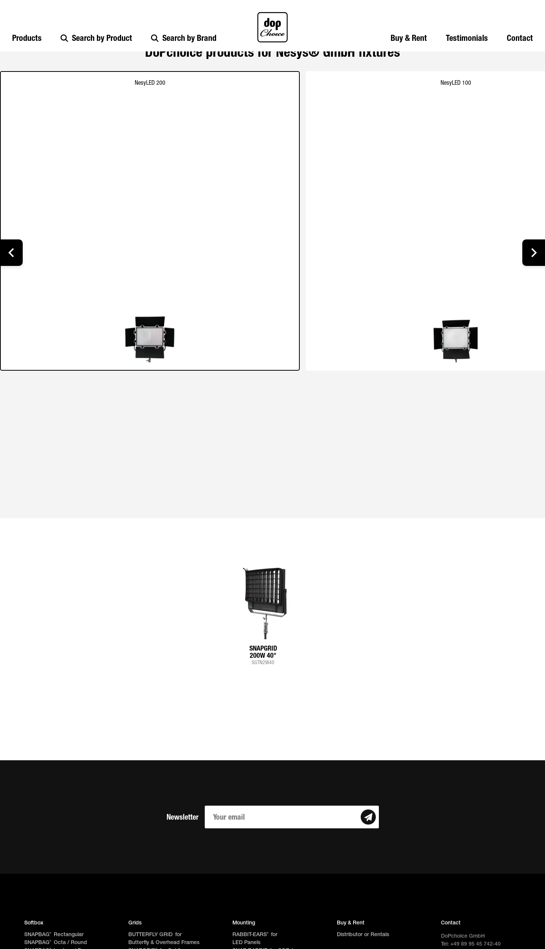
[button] (11, 252)
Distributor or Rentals (363, 934)
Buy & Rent (409, 38)
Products (27, 38)
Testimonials (467, 38)
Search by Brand (183, 38)
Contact (520, 38)
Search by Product (96, 38)
